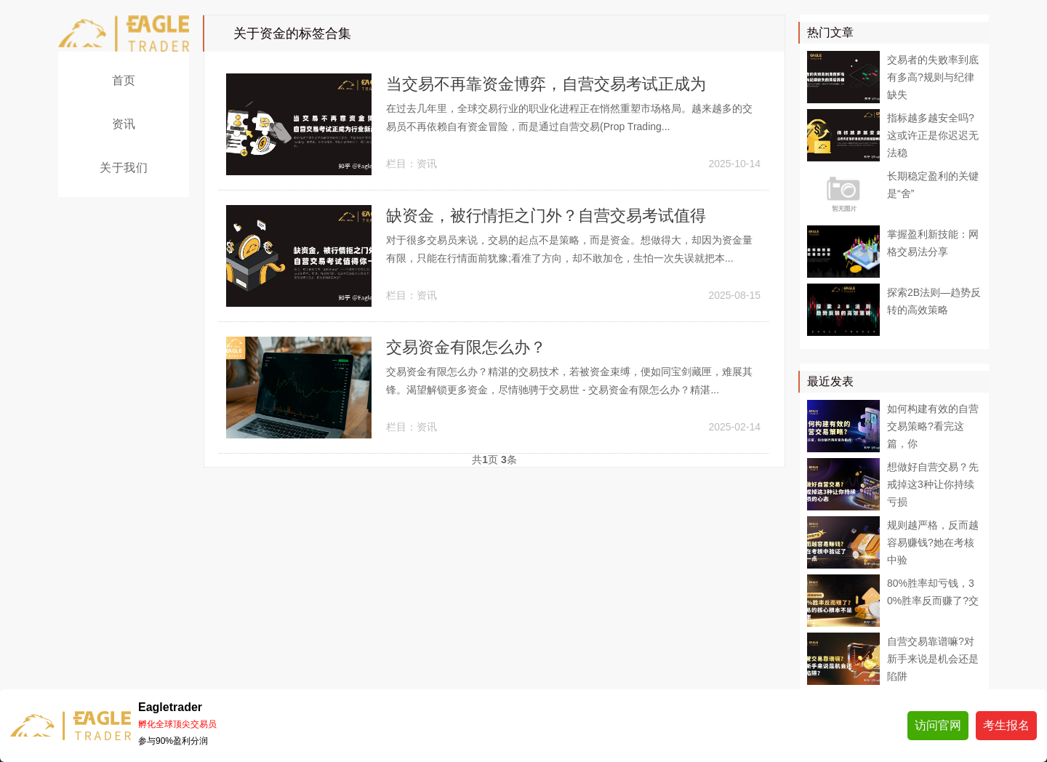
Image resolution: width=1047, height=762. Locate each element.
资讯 (124, 124)
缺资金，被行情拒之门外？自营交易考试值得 (546, 215)
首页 (124, 80)
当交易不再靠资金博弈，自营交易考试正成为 (546, 84)
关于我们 (124, 167)
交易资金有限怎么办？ (466, 347)
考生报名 (1006, 725)
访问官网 (938, 725)
